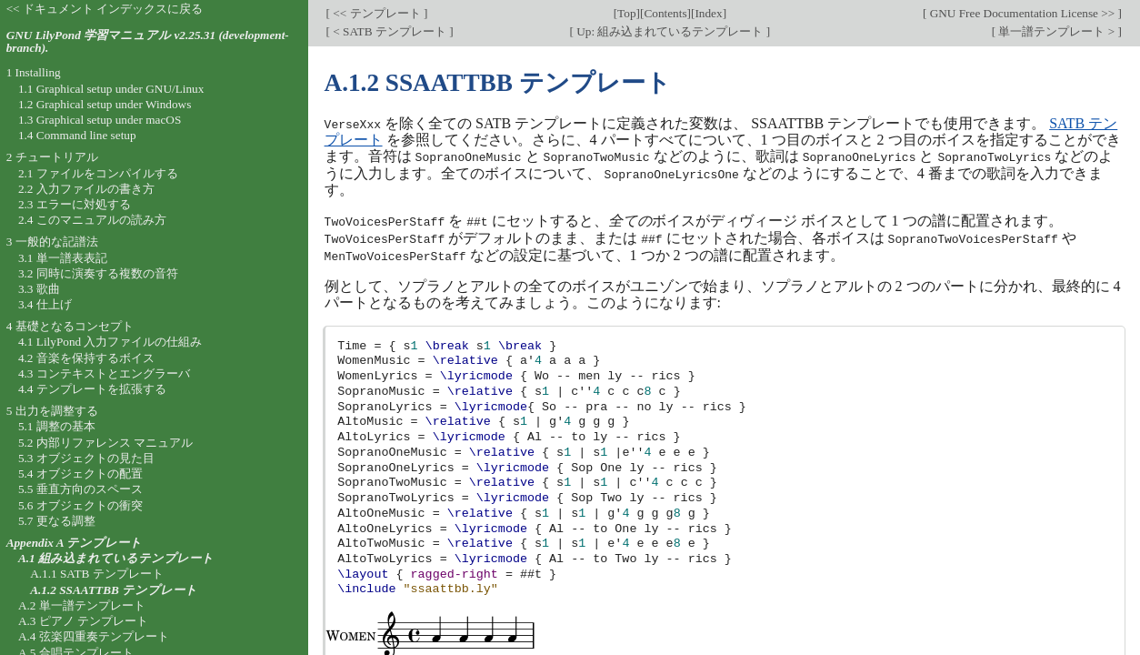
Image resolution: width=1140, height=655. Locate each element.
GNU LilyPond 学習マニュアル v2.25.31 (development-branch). (147, 41)
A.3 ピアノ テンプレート (83, 621)
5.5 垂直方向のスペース (80, 489)
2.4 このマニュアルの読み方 (92, 220)
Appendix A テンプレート (74, 542)
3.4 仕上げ (45, 304)
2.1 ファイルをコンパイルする (98, 173)
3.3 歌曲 (39, 289)
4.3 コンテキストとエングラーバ (104, 373)
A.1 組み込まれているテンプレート (116, 558)
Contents (665, 13)
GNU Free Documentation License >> (1021, 13)
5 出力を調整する (52, 411)
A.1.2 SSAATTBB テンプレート (113, 590)
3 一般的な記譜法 (52, 241)
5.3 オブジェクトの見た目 (86, 458)
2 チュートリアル (52, 157)
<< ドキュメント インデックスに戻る (105, 8)
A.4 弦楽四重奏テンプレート (93, 636)
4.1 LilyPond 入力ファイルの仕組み (110, 341)
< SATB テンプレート (389, 31)
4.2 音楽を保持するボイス (86, 358)
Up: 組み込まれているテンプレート (670, 31)
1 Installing (33, 72)
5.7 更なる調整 (56, 521)
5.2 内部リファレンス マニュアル (105, 442)
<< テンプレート (377, 13)
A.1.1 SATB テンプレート (97, 573)
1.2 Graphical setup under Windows (104, 104)
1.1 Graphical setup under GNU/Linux (111, 89)
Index (708, 13)
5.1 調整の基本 (56, 426)
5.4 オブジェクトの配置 (80, 473)
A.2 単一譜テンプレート (81, 605)
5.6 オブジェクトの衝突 (80, 505)
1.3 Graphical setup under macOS (99, 119)
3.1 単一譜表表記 (62, 258)
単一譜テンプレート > (1056, 31)
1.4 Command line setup (77, 135)
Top (626, 13)
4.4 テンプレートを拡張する (92, 389)
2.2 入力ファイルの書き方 (86, 189)
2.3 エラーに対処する (74, 204)
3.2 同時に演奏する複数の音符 (98, 273)
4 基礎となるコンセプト (70, 326)
